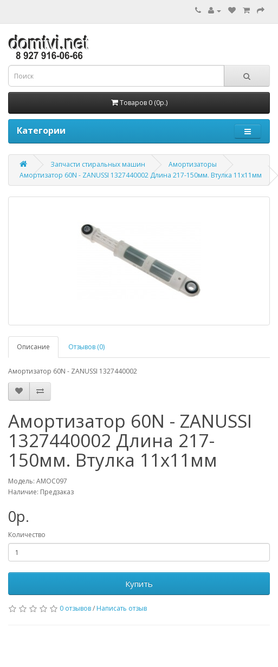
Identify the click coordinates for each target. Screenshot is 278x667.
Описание (33, 346)
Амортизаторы (193, 164)
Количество (27, 534)
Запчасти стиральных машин (97, 164)
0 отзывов (75, 608)
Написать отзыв (121, 608)
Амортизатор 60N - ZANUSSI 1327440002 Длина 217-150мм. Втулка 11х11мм (141, 175)
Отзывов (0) (86, 346)
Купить (139, 583)
